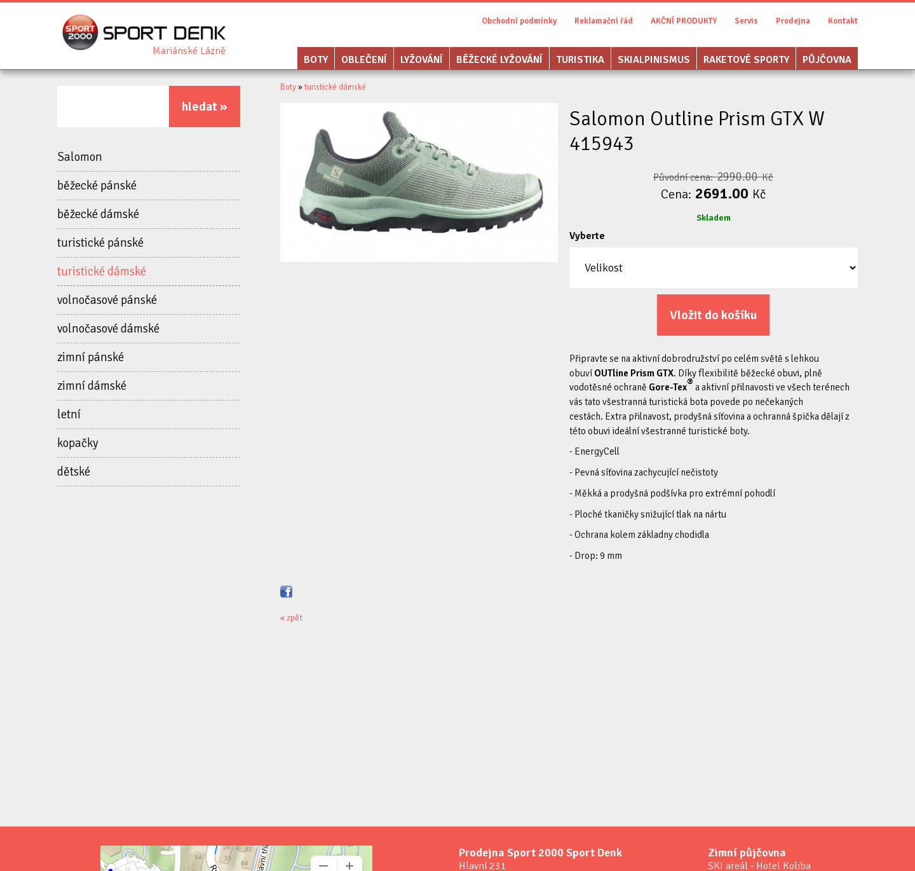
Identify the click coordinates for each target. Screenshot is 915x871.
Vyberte (587, 236)
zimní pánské (90, 357)
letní (69, 414)
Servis (746, 21)
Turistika (580, 59)
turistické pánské (100, 242)
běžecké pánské (97, 185)
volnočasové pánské (107, 300)
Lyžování (421, 59)
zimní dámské (91, 386)
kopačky (77, 443)
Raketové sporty (746, 59)
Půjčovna (827, 59)
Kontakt (843, 21)
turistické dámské (101, 271)
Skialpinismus (654, 59)
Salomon (79, 157)
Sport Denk (189, 51)
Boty (316, 59)
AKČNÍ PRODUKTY (684, 21)
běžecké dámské (98, 214)
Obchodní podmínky (519, 21)
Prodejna (793, 21)
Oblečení (364, 59)
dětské (73, 471)
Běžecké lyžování (499, 59)
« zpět (291, 617)
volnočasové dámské (108, 328)
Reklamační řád (603, 21)
